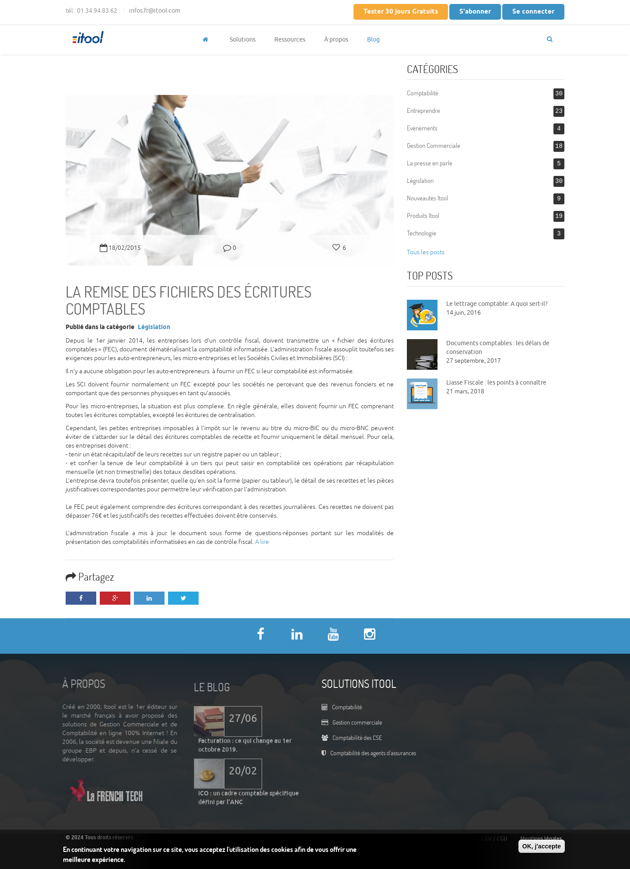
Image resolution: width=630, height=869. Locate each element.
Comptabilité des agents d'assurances (373, 753)
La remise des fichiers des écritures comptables (189, 300)
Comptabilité (422, 93)
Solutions (243, 39)
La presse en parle (429, 163)
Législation (154, 327)
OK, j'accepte (541, 846)
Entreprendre (423, 110)
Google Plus (115, 598)
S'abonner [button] (475, 11)
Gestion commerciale (357, 722)
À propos (336, 39)
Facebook (81, 598)
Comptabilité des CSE (357, 737)
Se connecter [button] (533, 11)
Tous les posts (425, 252)
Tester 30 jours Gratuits (401, 11)
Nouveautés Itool (427, 198)
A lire (262, 542)
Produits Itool (423, 215)
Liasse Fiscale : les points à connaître (496, 382)
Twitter (183, 598)
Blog (373, 39)
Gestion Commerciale (433, 145)
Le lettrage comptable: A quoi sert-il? (497, 304)
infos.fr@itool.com (154, 10)
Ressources (289, 39)
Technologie (421, 233)
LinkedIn (149, 598)
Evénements (422, 128)
